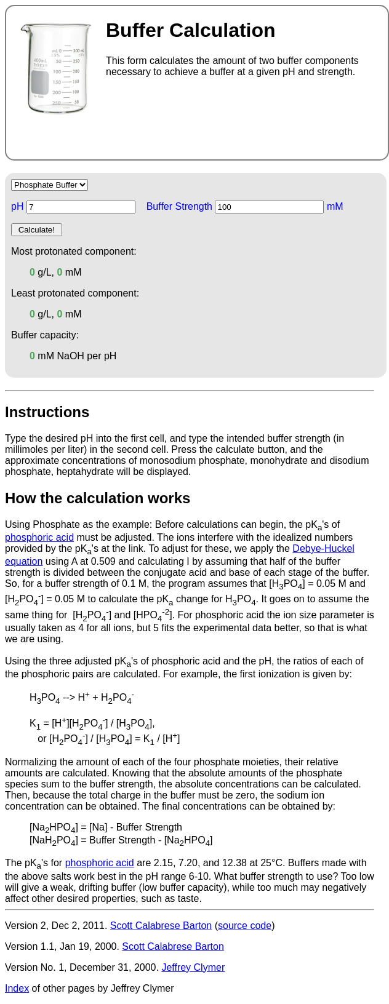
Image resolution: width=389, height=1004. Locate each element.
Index (17, 988)
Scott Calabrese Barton (161, 925)
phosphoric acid (39, 537)
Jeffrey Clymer (193, 967)
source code (244, 925)
